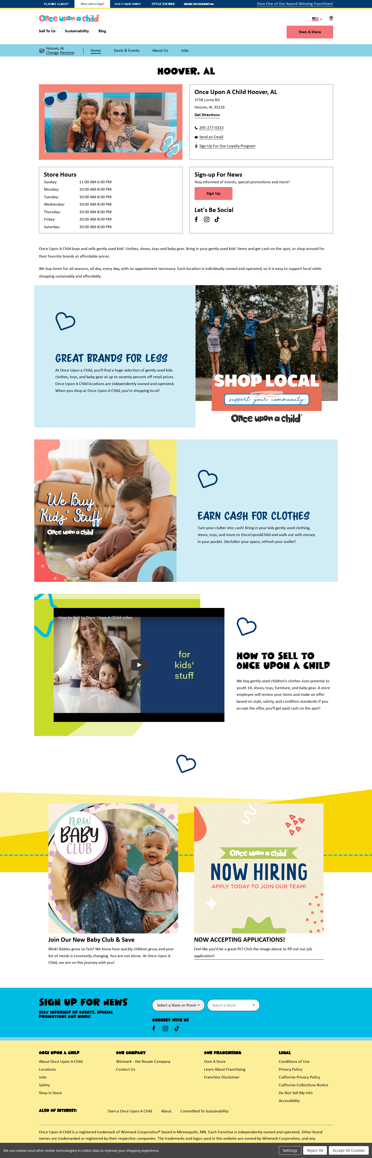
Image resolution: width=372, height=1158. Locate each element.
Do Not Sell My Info (296, 1093)
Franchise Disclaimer (221, 1077)
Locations (47, 1069)
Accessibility (289, 1101)
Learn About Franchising (224, 1069)
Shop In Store (50, 1093)
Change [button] (52, 53)
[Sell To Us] (49, 32)
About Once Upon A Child (61, 1061)
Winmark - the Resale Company (143, 1061)
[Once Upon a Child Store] (92, 4)
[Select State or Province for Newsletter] (178, 1005)
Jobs (42, 1077)
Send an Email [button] (211, 137)
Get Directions (207, 115)
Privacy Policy (290, 1069)
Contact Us (125, 1069)
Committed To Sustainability (204, 1111)
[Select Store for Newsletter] (233, 1005)
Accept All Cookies (349, 1150)
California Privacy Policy (299, 1077)
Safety (44, 1085)
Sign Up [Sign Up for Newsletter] (213, 193)
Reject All (315, 1150)
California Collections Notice (303, 1085)
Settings (290, 1150)
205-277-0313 (211, 128)
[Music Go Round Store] (199, 4)
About (166, 1111)
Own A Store (310, 32)
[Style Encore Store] (163, 4)
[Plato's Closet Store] (56, 4)
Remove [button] (67, 53)
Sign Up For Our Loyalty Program (227, 146)
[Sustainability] (77, 32)
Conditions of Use (294, 1061)
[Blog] (102, 32)
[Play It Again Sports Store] (128, 4)
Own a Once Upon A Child (130, 1111)
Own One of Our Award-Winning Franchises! (295, 4)
